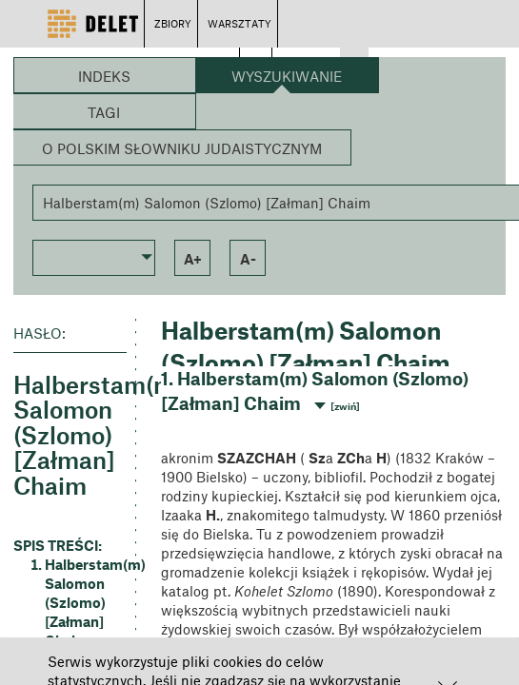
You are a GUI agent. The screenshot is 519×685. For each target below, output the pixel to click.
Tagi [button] (104, 112)
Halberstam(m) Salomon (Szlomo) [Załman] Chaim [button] (86, 602)
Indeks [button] (104, 76)
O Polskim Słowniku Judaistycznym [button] (182, 148)
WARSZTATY (239, 23)
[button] (93, 256)
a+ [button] (193, 258)
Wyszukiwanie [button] (286, 76)
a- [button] (248, 258)
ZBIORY (172, 23)
